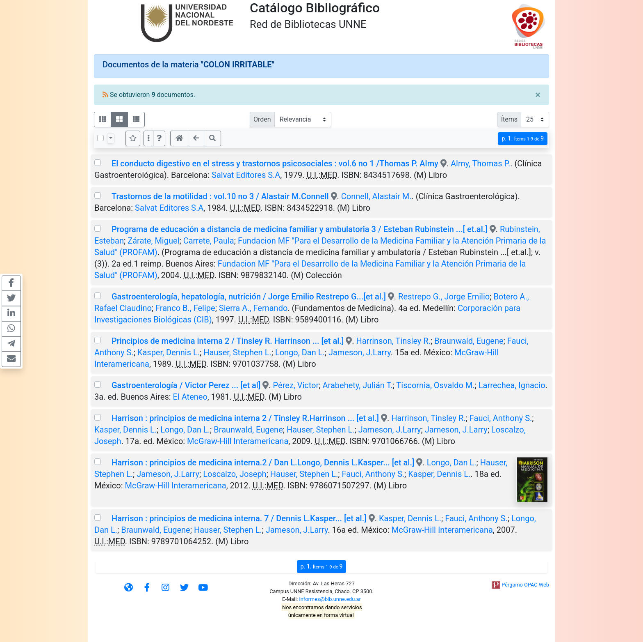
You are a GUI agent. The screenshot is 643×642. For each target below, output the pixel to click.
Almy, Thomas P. (480, 163)
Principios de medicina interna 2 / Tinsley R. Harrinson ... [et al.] (228, 341)
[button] (159, 138)
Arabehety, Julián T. (358, 385)
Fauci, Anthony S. (501, 418)
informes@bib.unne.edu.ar (330, 599)
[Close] (538, 95)
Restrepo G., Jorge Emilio (444, 296)
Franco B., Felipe (185, 308)
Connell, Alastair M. (376, 196)
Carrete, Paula (208, 241)
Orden (262, 119)
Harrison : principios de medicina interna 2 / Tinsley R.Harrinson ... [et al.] (245, 418)
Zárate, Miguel (153, 241)
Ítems (509, 119)
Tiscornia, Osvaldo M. (435, 385)
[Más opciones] (148, 138)
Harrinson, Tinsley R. (393, 341)
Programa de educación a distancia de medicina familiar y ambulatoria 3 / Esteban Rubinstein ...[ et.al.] (300, 229)
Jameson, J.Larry (359, 352)
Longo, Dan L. (300, 352)
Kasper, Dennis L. (168, 352)
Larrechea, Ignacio (512, 385)
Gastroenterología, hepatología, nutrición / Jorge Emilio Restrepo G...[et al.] (249, 296)
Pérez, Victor (296, 385)
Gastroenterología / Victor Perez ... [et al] (186, 385)
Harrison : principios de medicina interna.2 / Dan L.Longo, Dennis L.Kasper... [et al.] (263, 462)
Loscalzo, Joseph (234, 474)
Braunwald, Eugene (468, 341)
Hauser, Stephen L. (237, 352)
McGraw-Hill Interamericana (237, 441)
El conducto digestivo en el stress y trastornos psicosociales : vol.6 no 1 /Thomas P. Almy (276, 163)
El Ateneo (190, 397)
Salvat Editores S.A (246, 175)
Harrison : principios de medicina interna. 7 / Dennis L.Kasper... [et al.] (239, 518)
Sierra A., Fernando (253, 308)
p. (523, 138)
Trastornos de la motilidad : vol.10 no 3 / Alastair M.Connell (220, 196)
